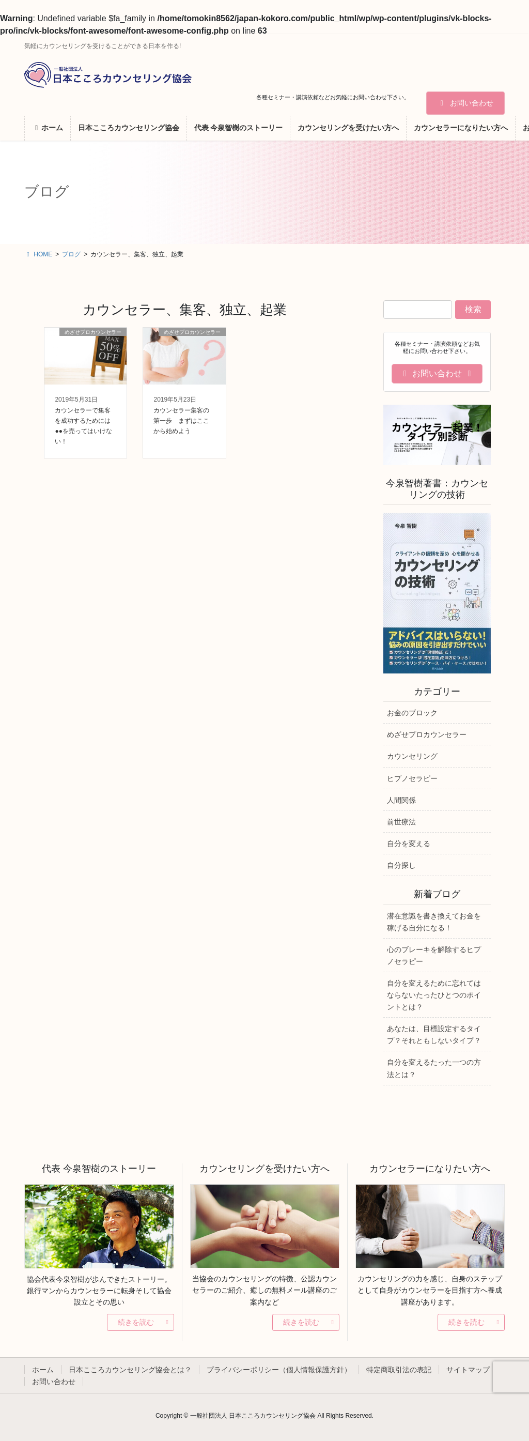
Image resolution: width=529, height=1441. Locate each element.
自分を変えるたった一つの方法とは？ (434, 1068)
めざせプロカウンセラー (426, 734)
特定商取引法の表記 (398, 1370)
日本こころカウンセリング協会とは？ (130, 1370)
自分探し (401, 865)
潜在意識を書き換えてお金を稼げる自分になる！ (434, 922)
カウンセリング (412, 756)
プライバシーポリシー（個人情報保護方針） (279, 1370)
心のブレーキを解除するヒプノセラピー (434, 955)
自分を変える (408, 843)
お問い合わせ (466, 103)
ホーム (43, 1370)
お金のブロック (412, 713)
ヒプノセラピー (412, 778)
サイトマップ (468, 1370)
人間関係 (401, 800)
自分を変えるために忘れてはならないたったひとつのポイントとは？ (434, 995)
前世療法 (401, 822)
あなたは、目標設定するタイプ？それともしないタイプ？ (434, 1034)
